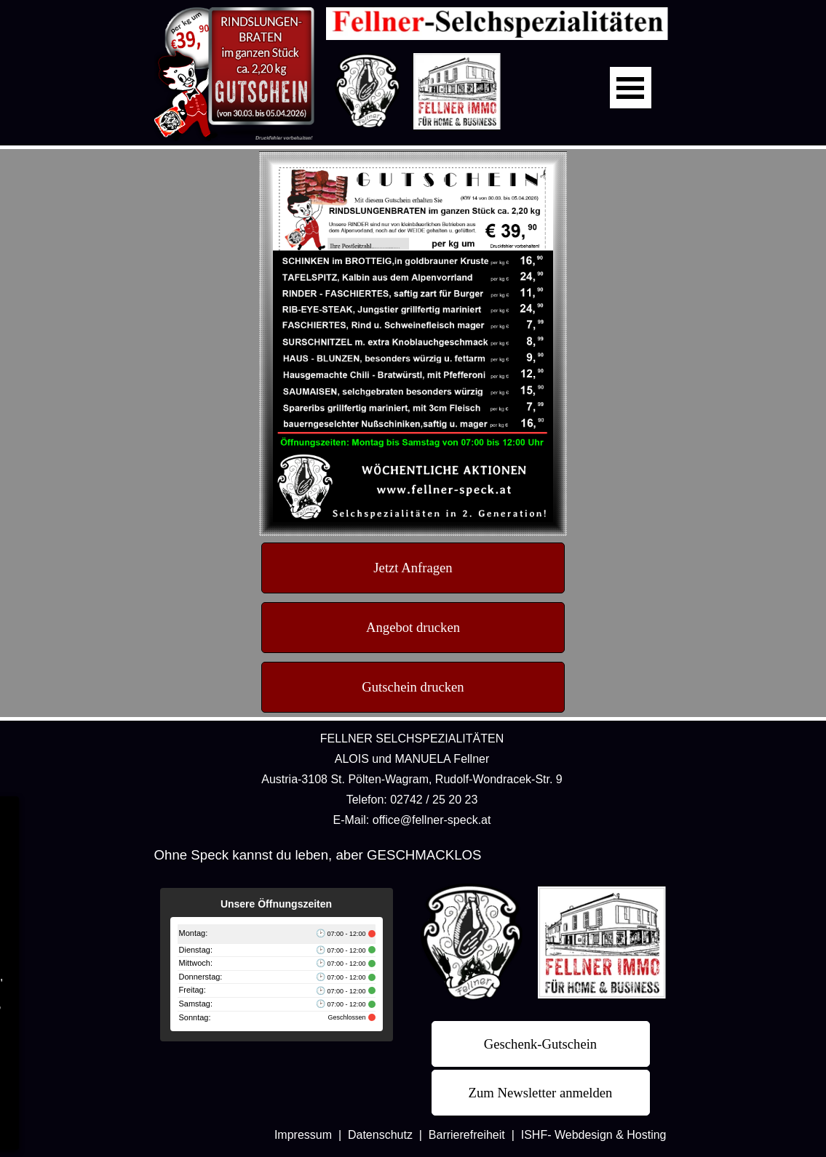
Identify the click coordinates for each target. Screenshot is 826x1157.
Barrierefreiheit (467, 1135)
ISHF (534, 1135)
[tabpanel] (412, 779)
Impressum (303, 1135)
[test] (413, 568)
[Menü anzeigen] (630, 87)
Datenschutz (380, 1135)
